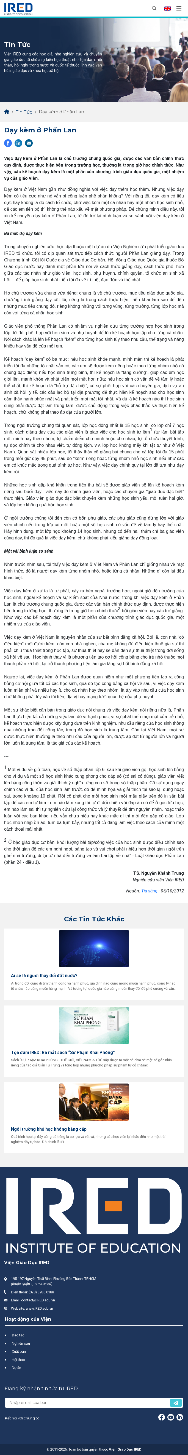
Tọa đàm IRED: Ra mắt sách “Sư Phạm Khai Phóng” (63, 1052)
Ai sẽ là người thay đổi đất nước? (44, 975)
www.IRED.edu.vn (39, 1308)
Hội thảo (18, 1360)
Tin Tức (24, 112)
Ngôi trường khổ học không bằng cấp (49, 1129)
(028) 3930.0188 (41, 1292)
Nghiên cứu (21, 1343)
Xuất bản (19, 1351)
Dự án (16, 1368)
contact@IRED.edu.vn (38, 1300)
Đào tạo (18, 1335)
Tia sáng (149, 891)
